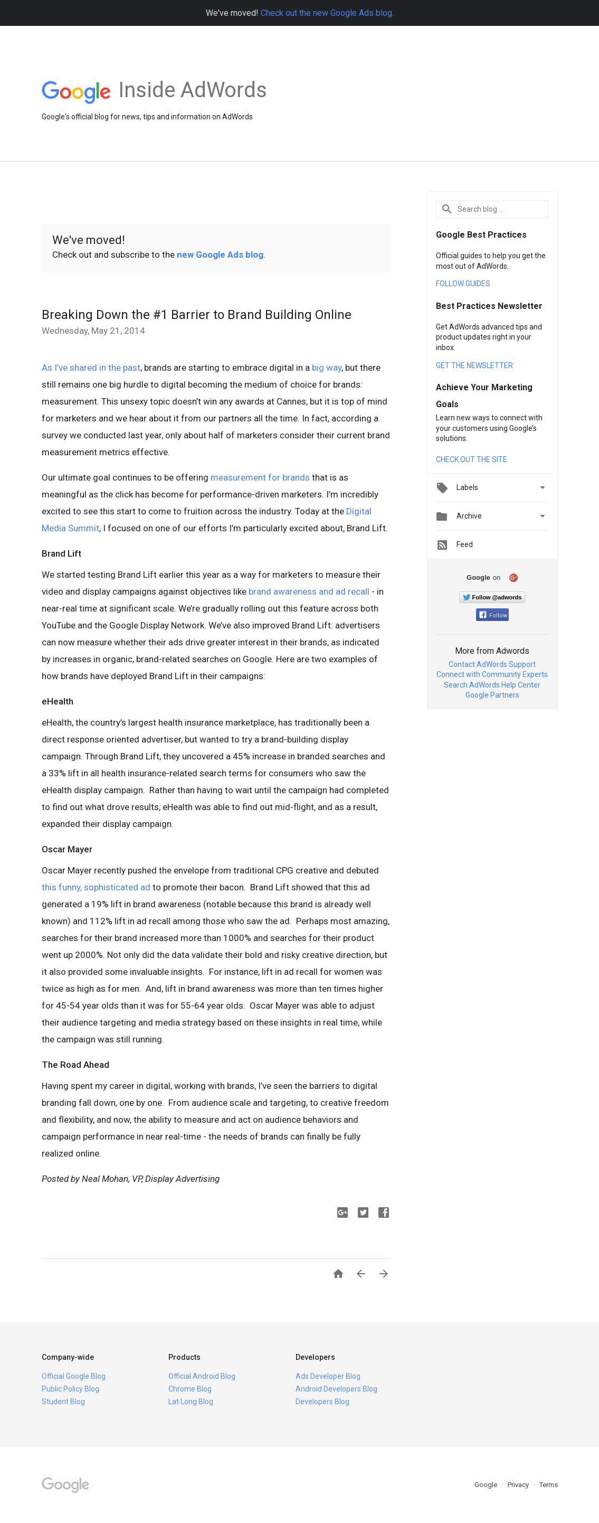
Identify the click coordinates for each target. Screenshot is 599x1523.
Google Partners (492, 695)
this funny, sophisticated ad (96, 887)
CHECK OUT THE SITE (471, 459)
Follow (493, 615)
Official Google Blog (74, 1376)
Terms (548, 1485)
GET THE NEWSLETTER (474, 365)
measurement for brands (260, 477)
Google (486, 1485)
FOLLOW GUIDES (463, 283)
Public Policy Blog (70, 1389)
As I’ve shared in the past (91, 367)
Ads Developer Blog (328, 1376)
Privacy (519, 1485)
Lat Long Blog (190, 1401)
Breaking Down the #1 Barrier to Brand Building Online (196, 314)
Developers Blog (322, 1401)
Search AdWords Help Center (492, 685)
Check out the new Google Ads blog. (327, 13)
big (318, 367)
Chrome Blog (190, 1389)
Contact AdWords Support (492, 664)
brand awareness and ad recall (309, 591)
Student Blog (63, 1401)
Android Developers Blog (336, 1389)
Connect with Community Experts (492, 674)
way (333, 367)
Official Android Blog (201, 1376)
